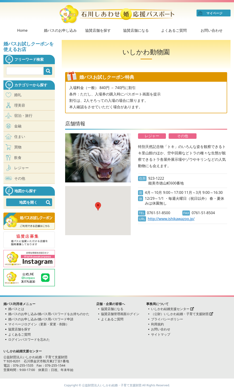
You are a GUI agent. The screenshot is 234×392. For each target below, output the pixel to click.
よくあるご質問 (174, 30)
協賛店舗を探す (98, 30)
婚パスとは (16, 309)
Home (22, 30)
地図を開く (28, 202)
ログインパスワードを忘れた (29, 339)
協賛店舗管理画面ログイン (120, 314)
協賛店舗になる (136, 30)
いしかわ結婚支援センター (172, 309)
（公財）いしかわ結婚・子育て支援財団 (182, 314)
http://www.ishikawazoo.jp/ (171, 218)
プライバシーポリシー (167, 319)
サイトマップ (160, 334)
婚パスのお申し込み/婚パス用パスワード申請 (40, 319)
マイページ (214, 13)
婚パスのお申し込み (60, 30)
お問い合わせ (212, 30)
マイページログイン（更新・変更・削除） (38, 324)
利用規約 (157, 324)
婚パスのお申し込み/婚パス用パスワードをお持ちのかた (48, 314)
